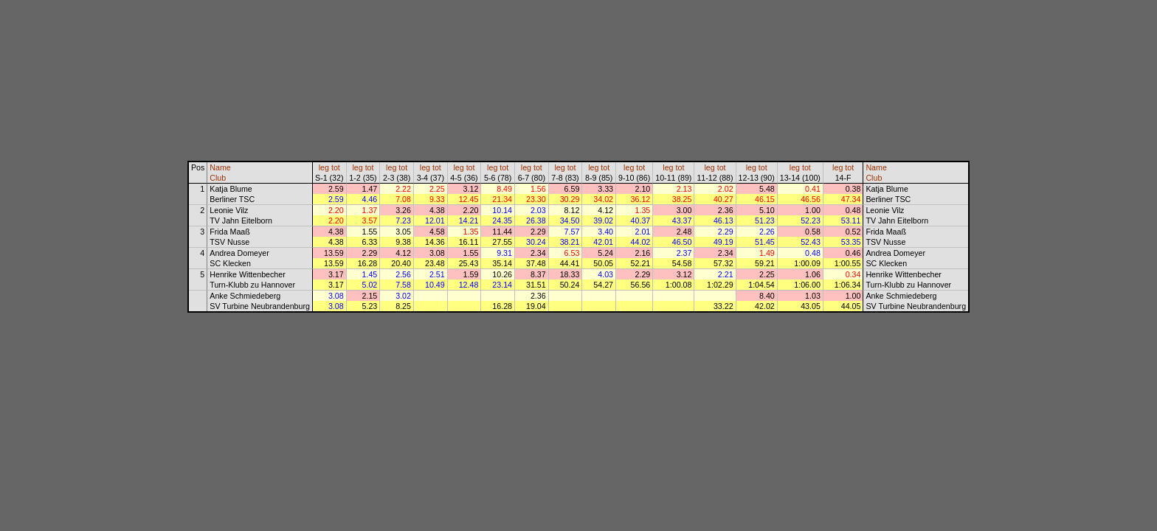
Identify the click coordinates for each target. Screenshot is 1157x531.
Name (220, 167)
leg (324, 167)
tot (335, 167)
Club (218, 177)
